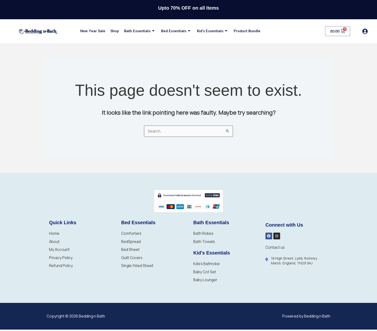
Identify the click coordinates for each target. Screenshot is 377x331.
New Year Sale (92, 31)
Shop (113, 31)
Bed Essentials (171, 31)
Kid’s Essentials (207, 31)
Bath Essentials (136, 31)
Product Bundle (240, 31)
